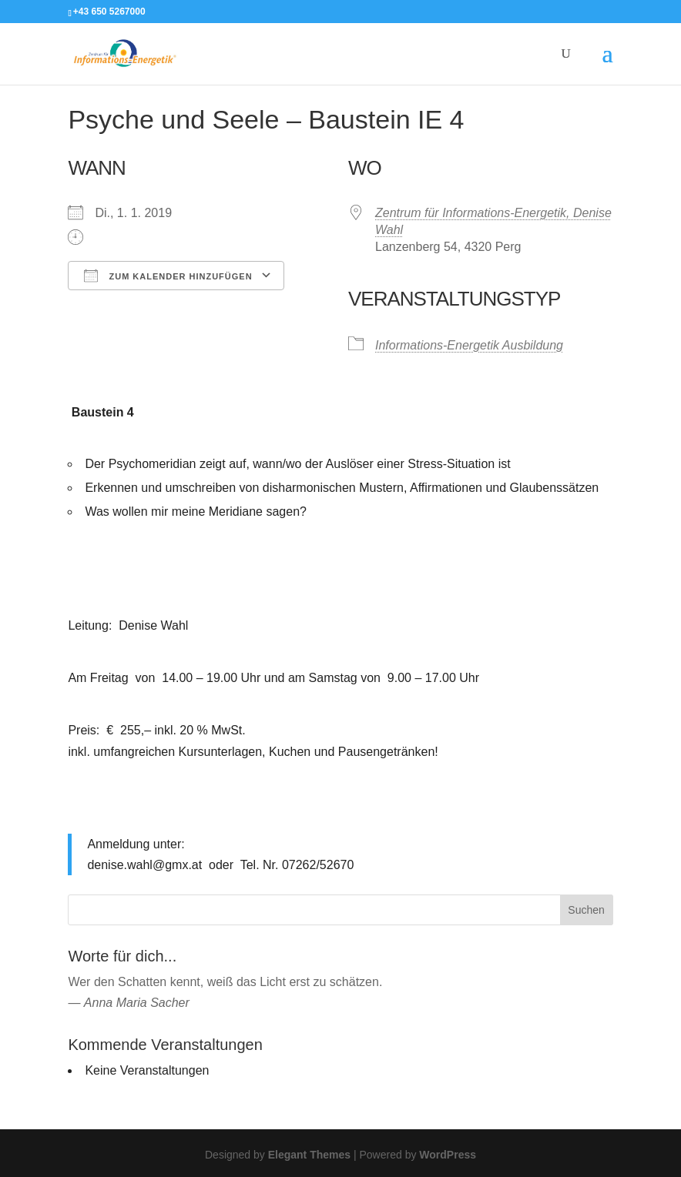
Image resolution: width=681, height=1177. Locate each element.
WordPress (447, 1155)
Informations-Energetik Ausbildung (469, 345)
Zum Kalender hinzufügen (168, 276)
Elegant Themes (309, 1155)
